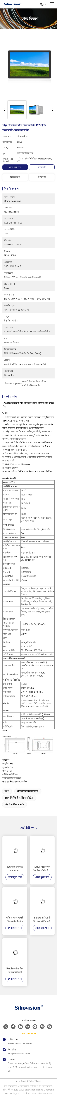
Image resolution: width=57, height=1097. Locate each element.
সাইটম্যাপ (37, 1081)
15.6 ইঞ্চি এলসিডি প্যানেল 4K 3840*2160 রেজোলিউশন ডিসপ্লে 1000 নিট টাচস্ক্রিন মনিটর (15, 868)
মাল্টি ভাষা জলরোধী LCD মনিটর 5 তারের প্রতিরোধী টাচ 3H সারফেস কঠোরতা (15, 919)
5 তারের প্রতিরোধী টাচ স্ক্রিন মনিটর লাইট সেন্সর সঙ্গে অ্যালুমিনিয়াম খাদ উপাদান (42, 919)
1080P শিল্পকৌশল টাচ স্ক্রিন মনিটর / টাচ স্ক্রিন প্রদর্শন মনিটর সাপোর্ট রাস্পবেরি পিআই (42, 868)
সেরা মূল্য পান (15, 167)
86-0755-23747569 (20, 1043)
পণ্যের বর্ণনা (41, 177)
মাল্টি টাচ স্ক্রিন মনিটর (27, 791)
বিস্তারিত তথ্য (15, 177)
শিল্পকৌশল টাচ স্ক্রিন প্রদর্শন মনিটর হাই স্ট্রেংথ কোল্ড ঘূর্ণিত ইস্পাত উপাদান (14, 970)
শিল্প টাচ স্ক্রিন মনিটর (14, 804)
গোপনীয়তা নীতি (23, 1081)
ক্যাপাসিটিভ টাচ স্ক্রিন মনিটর (19, 798)
